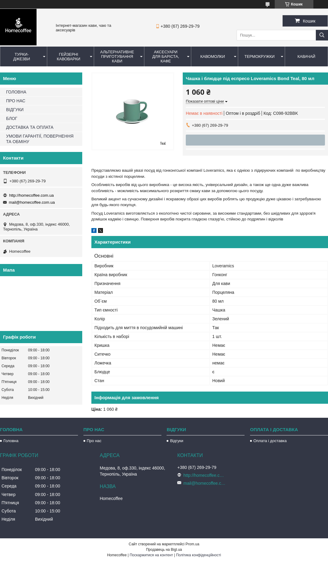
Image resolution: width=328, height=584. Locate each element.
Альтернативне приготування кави (117, 56)
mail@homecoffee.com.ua (32, 202)
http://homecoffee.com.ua (31, 195)
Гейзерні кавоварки (68, 56)
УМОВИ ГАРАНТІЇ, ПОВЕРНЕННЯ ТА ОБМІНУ (39, 139)
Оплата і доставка (270, 440)
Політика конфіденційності (198, 555)
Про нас (94, 440)
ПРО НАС (15, 100)
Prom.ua (192, 544)
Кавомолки (212, 56)
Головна (10, 440)
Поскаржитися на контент (151, 555)
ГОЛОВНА (16, 92)
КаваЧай (307, 56)
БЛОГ (11, 118)
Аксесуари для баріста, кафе (165, 56)
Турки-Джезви (21, 56)
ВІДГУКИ (14, 109)
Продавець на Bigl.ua (164, 549)
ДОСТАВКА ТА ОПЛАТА (29, 127)
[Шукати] (322, 35)
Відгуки (176, 440)
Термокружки (259, 56)
